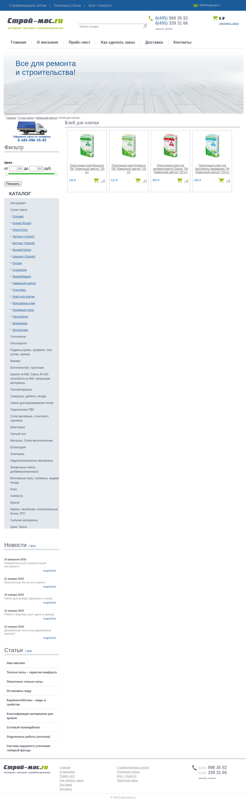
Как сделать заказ (118, 42)
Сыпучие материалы (24, 520)
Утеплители (18, 336)
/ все (32, 546)
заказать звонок (164, 28)
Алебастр (16, 496)
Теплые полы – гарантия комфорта (32, 672)
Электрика (17, 454)
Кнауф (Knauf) (22, 223)
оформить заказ (229, 23)
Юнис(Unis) (20, 230)
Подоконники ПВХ (22, 409)
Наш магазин (16, 663)
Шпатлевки (17, 427)
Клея (13, 489)
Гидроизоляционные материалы (31, 460)
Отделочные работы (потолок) (28, 736)
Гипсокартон (18, 343)
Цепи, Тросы (18, 527)
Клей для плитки (24, 296)
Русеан (17, 263)
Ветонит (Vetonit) (24, 243)
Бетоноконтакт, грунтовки (27, 367)
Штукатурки (18, 447)
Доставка (154, 42)
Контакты (182, 42)
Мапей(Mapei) (22, 276)
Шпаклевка (20, 323)
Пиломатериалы (21, 389)
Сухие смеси (18, 209)
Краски (14, 502)
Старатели (20, 270)
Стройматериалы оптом (27, 5)
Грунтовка (19, 290)
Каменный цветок (24, 283)
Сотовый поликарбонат (23, 727)
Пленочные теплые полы (25, 681)
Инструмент (18, 203)
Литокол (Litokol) (23, 236)
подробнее (49, 570)
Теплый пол (18, 434)
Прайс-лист (79, 42)
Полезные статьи (67, 5)
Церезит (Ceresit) (24, 256)
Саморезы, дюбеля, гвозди (28, 396)
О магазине (47, 42)
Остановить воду (19, 691)
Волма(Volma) (22, 250)
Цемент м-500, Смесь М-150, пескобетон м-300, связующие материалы (30, 379)
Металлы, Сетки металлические (31, 440)
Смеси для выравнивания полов (31, 403)
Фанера (15, 361)
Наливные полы (23, 310)
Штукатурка (20, 330)
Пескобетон (20, 316)
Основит (18, 216)
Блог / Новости (100, 5)
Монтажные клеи (24, 303)
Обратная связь (127, 780)
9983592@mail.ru (209, 5)
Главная (18, 42)
